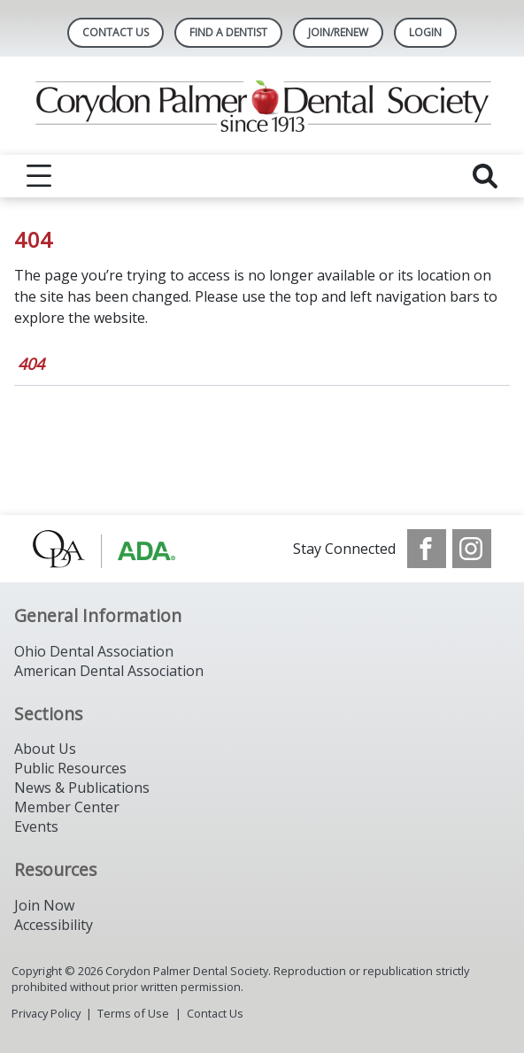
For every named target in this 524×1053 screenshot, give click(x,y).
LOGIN (425, 32)
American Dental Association (109, 670)
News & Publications (82, 787)
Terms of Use (133, 1013)
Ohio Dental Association (93, 651)
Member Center (66, 807)
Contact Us (115, 32)
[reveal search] (485, 176)
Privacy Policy (46, 1013)
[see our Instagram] (471, 548)
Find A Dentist (228, 32)
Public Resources (70, 768)
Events (36, 826)
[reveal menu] (39, 176)
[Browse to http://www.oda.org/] (122, 548)
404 (31, 363)
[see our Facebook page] (426, 548)
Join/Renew (338, 32)
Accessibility (53, 924)
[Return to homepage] (262, 105)
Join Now (44, 905)
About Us (45, 748)
